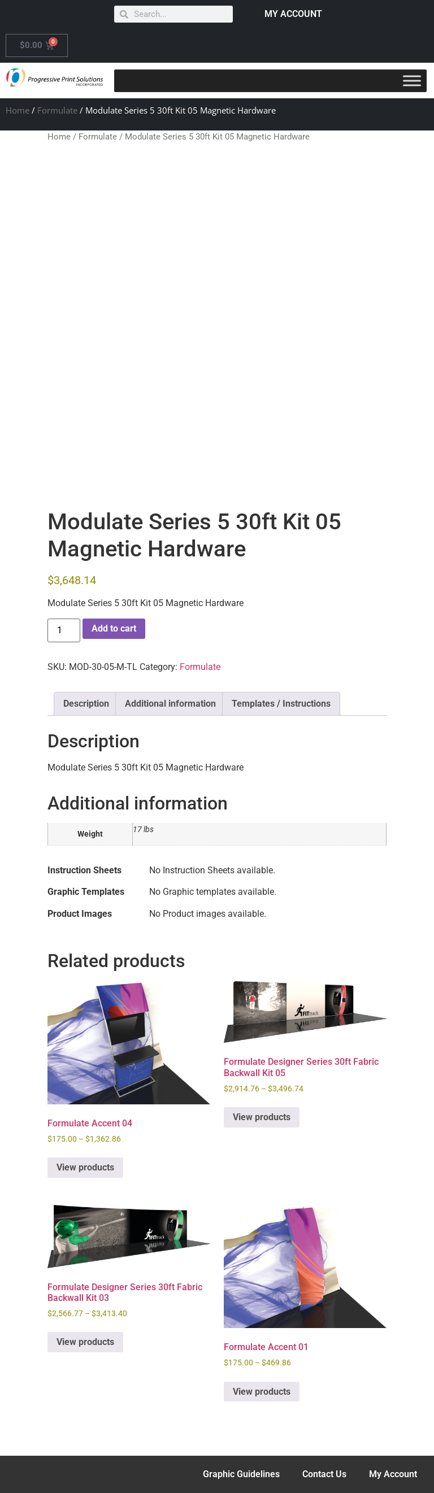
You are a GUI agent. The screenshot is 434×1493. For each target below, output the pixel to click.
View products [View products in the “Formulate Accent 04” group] (85, 1167)
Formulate (57, 110)
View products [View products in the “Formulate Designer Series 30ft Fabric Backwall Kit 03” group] (85, 1342)
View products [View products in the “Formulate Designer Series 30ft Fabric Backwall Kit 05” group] (261, 1117)
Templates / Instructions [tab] (281, 703)
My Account (393, 1474)
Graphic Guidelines (241, 1474)
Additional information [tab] (170, 703)
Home (17, 110)
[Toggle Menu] (412, 80)
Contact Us (324, 1474)
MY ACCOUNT (293, 13)
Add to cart (114, 628)
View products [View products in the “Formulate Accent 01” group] (261, 1391)
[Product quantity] (63, 630)
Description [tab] (86, 703)
